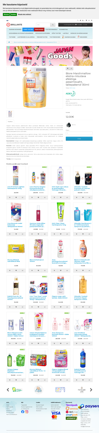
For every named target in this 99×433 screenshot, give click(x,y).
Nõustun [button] (6, 14)
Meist (7, 405)
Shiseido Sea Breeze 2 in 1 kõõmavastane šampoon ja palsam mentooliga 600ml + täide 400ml (82, 226)
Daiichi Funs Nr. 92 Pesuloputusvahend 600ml (15, 297)
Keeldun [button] (13, 14)
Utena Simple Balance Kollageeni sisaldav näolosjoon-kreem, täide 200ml (38, 335)
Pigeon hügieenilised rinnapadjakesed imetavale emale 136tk (60, 371)
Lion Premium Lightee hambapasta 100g (15, 187)
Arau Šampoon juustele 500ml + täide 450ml (60, 334)
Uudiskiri (53, 410)
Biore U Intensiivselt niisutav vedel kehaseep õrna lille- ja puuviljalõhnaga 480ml (82, 263)
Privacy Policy (10, 412)
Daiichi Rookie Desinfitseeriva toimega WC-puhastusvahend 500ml (80, 372)
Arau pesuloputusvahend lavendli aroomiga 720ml (59, 262)
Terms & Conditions (11, 414)
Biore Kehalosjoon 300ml (37, 260)
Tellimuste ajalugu (56, 407)
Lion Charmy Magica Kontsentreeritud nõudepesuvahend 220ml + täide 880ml (38, 189)
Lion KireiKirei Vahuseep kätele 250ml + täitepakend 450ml (82, 335)
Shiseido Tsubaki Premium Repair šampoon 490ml (80, 297)
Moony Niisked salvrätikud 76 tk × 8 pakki (37, 370)
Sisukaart (38, 410)
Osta (79, 139)
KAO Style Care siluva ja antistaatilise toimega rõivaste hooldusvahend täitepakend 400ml (60, 190)
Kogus (67, 130)
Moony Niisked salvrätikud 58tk (13, 260)
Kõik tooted (39, 407)
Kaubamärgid (40, 405)
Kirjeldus (10, 121)
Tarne (8, 408)
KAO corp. (72, 88)
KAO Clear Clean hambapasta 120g (59, 224)
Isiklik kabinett (55, 405)
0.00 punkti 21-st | (75, 24)
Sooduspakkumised (41, 408)
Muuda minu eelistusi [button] (24, 14)
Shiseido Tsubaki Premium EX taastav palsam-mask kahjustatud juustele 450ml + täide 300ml (82, 190)
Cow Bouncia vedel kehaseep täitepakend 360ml (14, 224)
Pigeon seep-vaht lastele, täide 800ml (59, 297)
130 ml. (71, 125)
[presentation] (7, 390)
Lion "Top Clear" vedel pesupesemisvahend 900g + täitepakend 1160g (38, 298)
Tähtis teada (9, 407)
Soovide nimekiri (55, 408)
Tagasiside (24, 405)
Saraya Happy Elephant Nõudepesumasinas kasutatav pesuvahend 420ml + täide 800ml (15, 373)
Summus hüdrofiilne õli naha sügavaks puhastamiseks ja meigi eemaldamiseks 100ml (38, 226)
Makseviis (9, 410)
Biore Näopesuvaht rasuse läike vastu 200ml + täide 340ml (15, 334)
